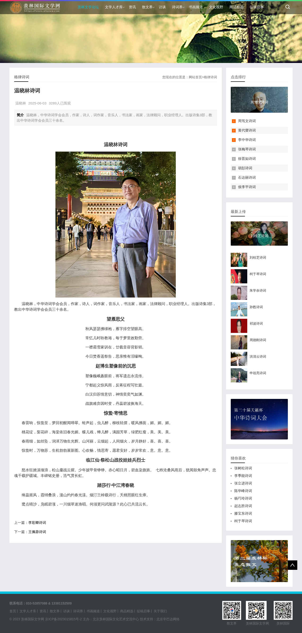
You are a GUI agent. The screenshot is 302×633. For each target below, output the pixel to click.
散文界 (147, 7)
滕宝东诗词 (243, 513)
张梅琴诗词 (247, 149)
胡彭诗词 (245, 168)
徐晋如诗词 (247, 159)
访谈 (162, 7)
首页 (12, 611)
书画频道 (196, 7)
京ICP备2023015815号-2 (63, 619)
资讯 (132, 7)
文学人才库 (114, 7)
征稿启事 (257, 7)
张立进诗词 (243, 483)
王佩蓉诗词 (37, 532)
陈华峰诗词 (243, 491)
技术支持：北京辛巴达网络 (160, 619)
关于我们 (160, 611)
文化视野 (216, 7)
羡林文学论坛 (88, 7)
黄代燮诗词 (247, 130)
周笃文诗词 (247, 121)
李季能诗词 (243, 476)
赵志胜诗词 (243, 506)
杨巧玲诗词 (243, 498)
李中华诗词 (247, 140)
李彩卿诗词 (37, 523)
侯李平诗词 (247, 187)
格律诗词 (210, 77)
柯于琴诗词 (243, 521)
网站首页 (195, 77)
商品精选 (236, 7)
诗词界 (177, 7)
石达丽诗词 (247, 177)
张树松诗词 (243, 468)
